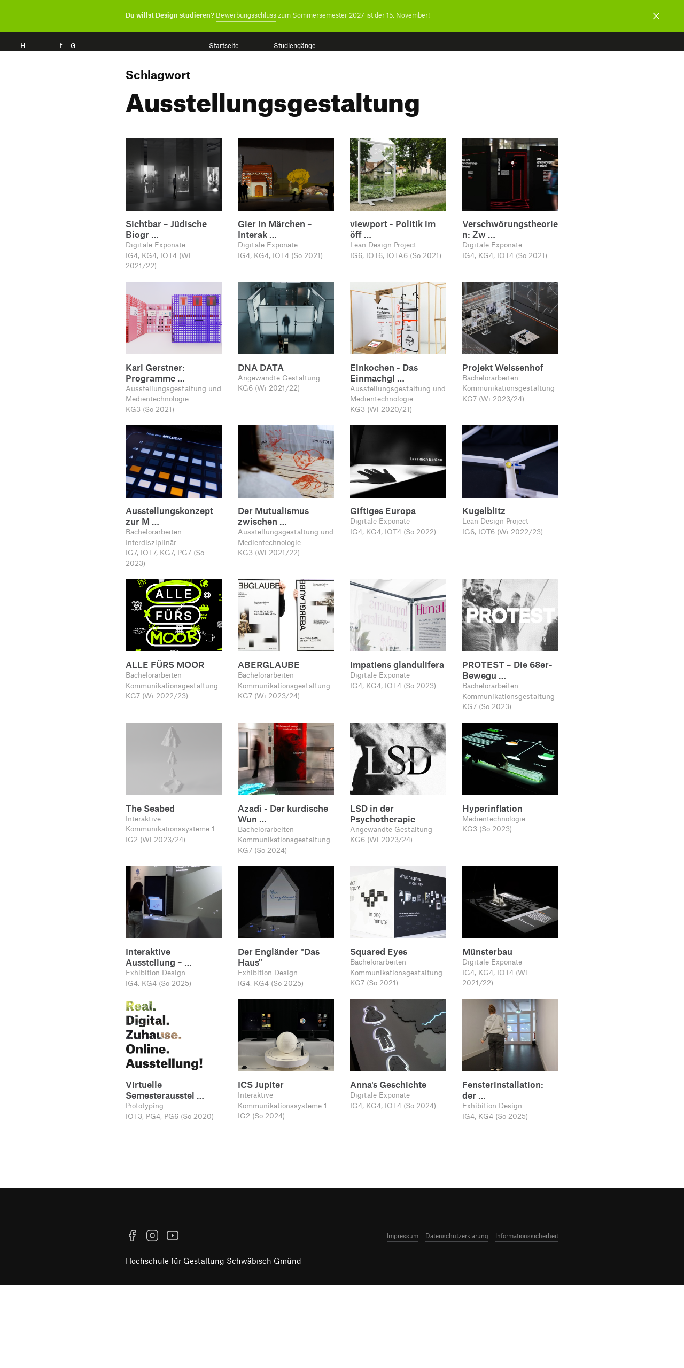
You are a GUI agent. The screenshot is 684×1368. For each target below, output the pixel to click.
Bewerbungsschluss (246, 15)
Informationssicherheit (526, 1318)
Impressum (402, 1318)
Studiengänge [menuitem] (295, 46)
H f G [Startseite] (63, 57)
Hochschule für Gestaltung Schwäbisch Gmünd (213, 1343)
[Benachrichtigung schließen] (656, 16)
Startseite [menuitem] (224, 46)
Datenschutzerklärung (456, 1318)
